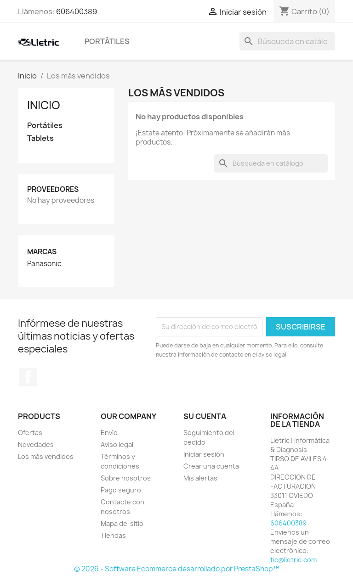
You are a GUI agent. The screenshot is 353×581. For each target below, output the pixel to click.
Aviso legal (117, 444)
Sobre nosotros (126, 478)
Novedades (36, 444)
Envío (109, 432)
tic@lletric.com (293, 559)
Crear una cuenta (211, 466)
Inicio (43, 105)
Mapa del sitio (122, 523)
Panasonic (44, 263)
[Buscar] (287, 41)
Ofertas (30, 432)
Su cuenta (204, 416)
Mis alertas (200, 478)
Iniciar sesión (203, 454)
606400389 (76, 11)
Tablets (40, 138)
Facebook (28, 377)
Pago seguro (121, 490)
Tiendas (113, 535)
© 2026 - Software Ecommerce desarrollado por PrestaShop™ (176, 569)
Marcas (42, 252)
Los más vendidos (46, 456)
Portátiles (107, 41)
